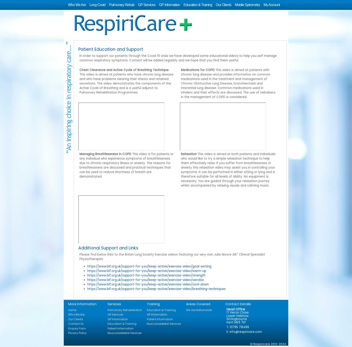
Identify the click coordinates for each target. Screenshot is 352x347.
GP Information (169, 5)
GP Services (147, 5)
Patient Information (121, 328)
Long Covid (98, 5)
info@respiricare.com (246, 332)
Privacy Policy (77, 333)
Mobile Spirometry (247, 5)
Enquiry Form (77, 328)
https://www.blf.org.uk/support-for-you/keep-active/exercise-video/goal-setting (149, 266)
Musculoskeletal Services (125, 333)
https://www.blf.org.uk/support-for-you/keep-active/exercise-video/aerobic (145, 280)
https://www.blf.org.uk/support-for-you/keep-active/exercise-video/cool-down (148, 284)
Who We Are (77, 5)
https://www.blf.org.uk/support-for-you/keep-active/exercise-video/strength (146, 275)
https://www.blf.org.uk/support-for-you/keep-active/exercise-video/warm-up (146, 271)
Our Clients (223, 5)
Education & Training (197, 5)
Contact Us (76, 324)
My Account (272, 5)
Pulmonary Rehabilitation (125, 310)
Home (72, 310)
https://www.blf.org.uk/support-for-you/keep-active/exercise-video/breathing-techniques (156, 289)
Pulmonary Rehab (121, 5)
